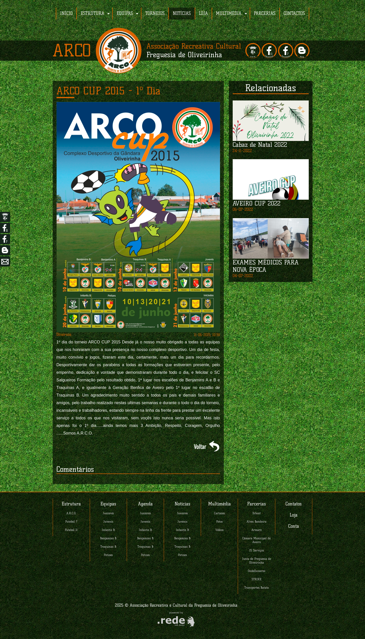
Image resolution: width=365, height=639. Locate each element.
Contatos (293, 504)
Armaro (256, 530)
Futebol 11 (71, 530)
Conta (293, 526)
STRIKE (257, 579)
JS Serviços (256, 550)
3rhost (256, 513)
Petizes (108, 555)
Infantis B (108, 530)
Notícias (182, 504)
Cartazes (219, 513)
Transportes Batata (256, 587)
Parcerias (256, 504)
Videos (219, 530)
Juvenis (108, 521)
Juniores (108, 513)
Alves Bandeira (256, 521)
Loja (294, 515)
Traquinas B (108, 546)
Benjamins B (108, 538)
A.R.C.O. (71, 513)
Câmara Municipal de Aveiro (256, 540)
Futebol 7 (71, 521)
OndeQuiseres (256, 571)
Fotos (219, 521)
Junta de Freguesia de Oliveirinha (256, 560)
